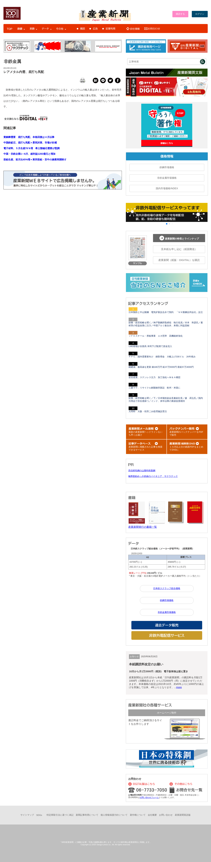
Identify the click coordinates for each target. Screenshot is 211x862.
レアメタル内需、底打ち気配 (23, 72)
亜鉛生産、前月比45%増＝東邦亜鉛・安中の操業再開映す (35, 159)
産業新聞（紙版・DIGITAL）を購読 (179, 260)
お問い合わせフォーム (149, 797)
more (179, 687)
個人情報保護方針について (114, 815)
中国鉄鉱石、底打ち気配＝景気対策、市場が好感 (30, 142)
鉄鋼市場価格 (167, 167)
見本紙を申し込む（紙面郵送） (179, 249)
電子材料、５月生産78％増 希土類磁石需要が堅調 (31, 148)
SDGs (39, 815)
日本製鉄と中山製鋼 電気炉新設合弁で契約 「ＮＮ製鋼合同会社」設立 (166, 312)
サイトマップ (27, 815)
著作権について (138, 815)
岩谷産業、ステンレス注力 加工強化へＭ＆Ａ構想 (154, 377)
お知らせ (134, 656)
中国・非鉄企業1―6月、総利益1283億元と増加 (29, 153)
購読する (180, 14)
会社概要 (152, 815)
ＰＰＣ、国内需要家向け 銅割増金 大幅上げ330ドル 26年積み (162, 356)
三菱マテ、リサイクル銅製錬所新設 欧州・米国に (154, 388)
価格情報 (166, 156)
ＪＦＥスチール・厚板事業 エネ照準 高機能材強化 (156, 336)
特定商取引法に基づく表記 (60, 815)
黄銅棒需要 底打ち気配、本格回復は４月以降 (28, 137)
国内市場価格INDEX (167, 188)
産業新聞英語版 (183, 815)
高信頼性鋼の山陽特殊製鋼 (141, 470)
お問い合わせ (166, 815)
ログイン (199, 14)
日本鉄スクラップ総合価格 (166, 588)
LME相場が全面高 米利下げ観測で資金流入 (150, 346)
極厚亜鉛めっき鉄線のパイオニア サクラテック (153, 476)
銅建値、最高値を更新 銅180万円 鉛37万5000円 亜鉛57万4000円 (161, 367)
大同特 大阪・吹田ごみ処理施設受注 (148, 411)
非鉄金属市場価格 (167, 177)
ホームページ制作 (166, 712)
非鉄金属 (12, 61)
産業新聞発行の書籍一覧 (142, 526)
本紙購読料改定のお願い (146, 664)
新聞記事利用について (87, 815)
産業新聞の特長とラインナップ (179, 238)
